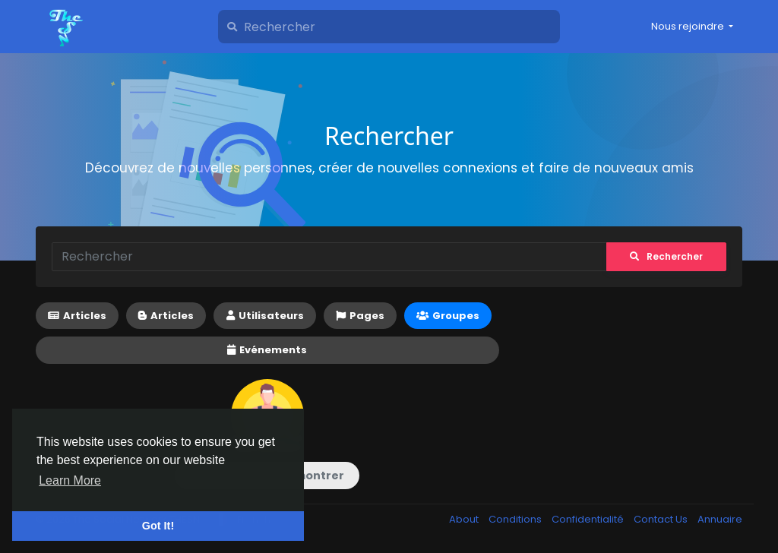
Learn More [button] (70, 480)
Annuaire (719, 519)
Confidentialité (589, 519)
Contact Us (662, 519)
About (465, 519)
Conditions (516, 519)
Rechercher (666, 256)
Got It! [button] (158, 526)
